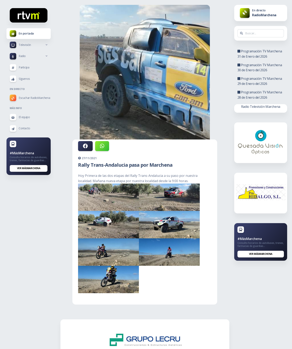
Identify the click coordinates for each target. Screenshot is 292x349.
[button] (28, 44)
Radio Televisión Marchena (260, 106)
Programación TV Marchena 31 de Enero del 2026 (259, 54)
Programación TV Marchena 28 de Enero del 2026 (259, 95)
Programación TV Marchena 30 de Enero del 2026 (259, 67)
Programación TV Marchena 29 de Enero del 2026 (259, 81)
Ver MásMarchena (28, 168)
